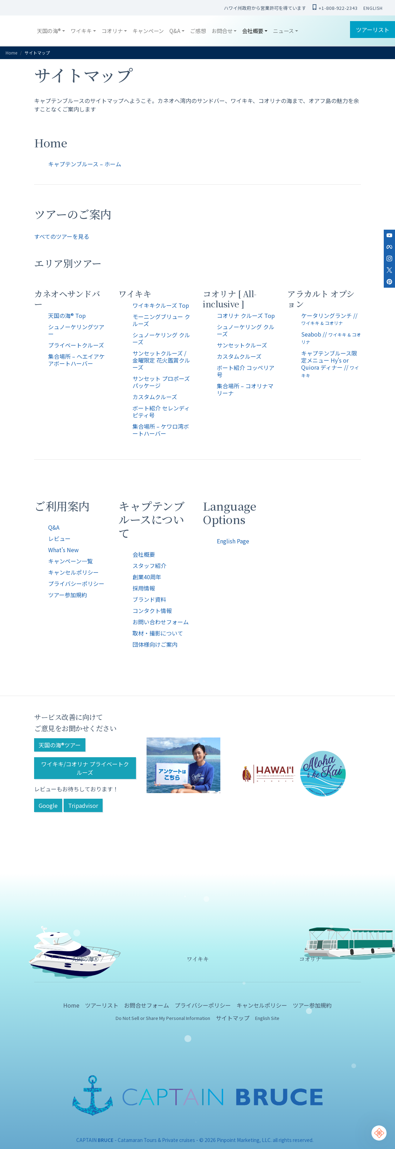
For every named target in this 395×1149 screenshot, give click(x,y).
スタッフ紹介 (149, 565)
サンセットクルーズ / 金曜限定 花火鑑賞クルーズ (161, 360)
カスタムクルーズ (154, 396)
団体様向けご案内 (154, 644)
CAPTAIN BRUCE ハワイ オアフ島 (19, 30)
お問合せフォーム (146, 1005)
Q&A (53, 527)
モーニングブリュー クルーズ (161, 320)
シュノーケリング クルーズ (161, 338)
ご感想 (198, 30)
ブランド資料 (149, 599)
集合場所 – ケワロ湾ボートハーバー (160, 430)
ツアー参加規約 (67, 595)
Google (48, 805)
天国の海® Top (67, 315)
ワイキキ (197, 959)
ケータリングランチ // (329, 318)
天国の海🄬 (85, 959)
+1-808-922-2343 (335, 7)
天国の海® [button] (49, 30)
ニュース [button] (283, 30)
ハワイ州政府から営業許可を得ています (265, 8)
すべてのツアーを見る (61, 236)
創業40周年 (146, 577)
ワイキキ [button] (81, 30)
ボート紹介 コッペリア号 (245, 371)
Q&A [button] (174, 30)
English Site (267, 1018)
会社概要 (143, 554)
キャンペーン (148, 30)
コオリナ (310, 959)
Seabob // (331, 337)
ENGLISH (373, 8)
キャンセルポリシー (73, 572)
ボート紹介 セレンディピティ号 (161, 411)
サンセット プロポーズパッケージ (161, 382)
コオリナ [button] (112, 30)
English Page (233, 541)
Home (11, 53)
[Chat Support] (379, 1133)
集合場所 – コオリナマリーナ (245, 389)
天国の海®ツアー (60, 745)
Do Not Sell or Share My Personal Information (163, 1018)
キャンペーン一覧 (70, 561)
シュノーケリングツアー (76, 330)
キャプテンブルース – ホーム (84, 164)
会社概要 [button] (252, 30)
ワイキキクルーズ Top (160, 305)
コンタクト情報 (152, 610)
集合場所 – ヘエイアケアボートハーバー (76, 360)
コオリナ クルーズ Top (246, 315)
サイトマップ (233, 1018)
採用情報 (143, 588)
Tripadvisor (83, 805)
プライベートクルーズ (76, 345)
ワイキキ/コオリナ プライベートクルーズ (85, 768)
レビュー (59, 538)
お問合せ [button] (222, 30)
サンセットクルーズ (242, 345)
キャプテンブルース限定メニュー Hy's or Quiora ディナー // (330, 363)
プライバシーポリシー (76, 583)
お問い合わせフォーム (160, 622)
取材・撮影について (157, 633)
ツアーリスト (372, 29)
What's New (63, 549)
